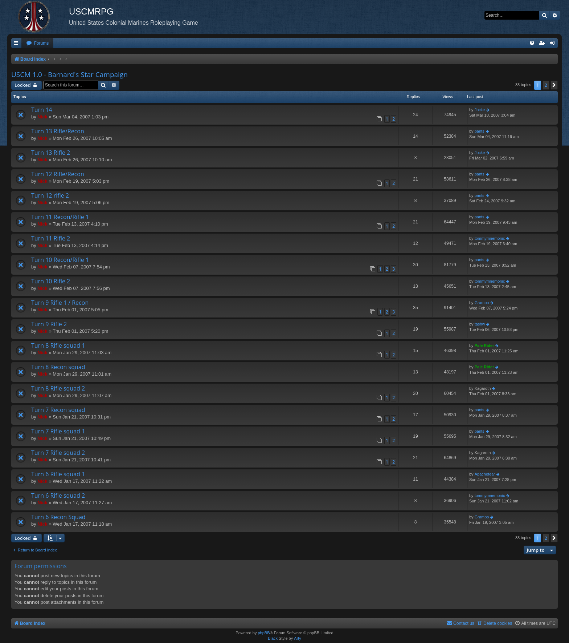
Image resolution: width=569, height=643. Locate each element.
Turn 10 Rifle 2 (50, 281)
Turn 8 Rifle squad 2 (58, 388)
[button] (554, 85)
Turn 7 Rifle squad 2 (58, 453)
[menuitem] (37, 43)
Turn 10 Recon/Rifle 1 (60, 260)
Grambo (482, 302)
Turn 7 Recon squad (58, 410)
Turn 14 (41, 110)
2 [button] (546, 85)
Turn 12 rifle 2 (50, 195)
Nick (42, 117)
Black (273, 638)
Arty (297, 638)
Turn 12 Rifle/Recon (57, 174)
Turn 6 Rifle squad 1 (58, 474)
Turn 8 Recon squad (58, 367)
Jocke (480, 110)
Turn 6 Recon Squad (58, 517)
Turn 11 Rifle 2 (50, 238)
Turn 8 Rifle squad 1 (58, 345)
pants (479, 131)
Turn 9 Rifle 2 (49, 324)
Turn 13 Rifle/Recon (57, 131)
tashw (480, 324)
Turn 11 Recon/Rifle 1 (60, 217)
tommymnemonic (490, 238)
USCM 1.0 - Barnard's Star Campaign (69, 74)
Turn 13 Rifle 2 (50, 153)
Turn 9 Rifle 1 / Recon (60, 303)
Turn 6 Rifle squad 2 (58, 496)
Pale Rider (484, 345)
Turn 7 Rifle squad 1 (58, 431)
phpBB (264, 633)
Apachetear (485, 474)
